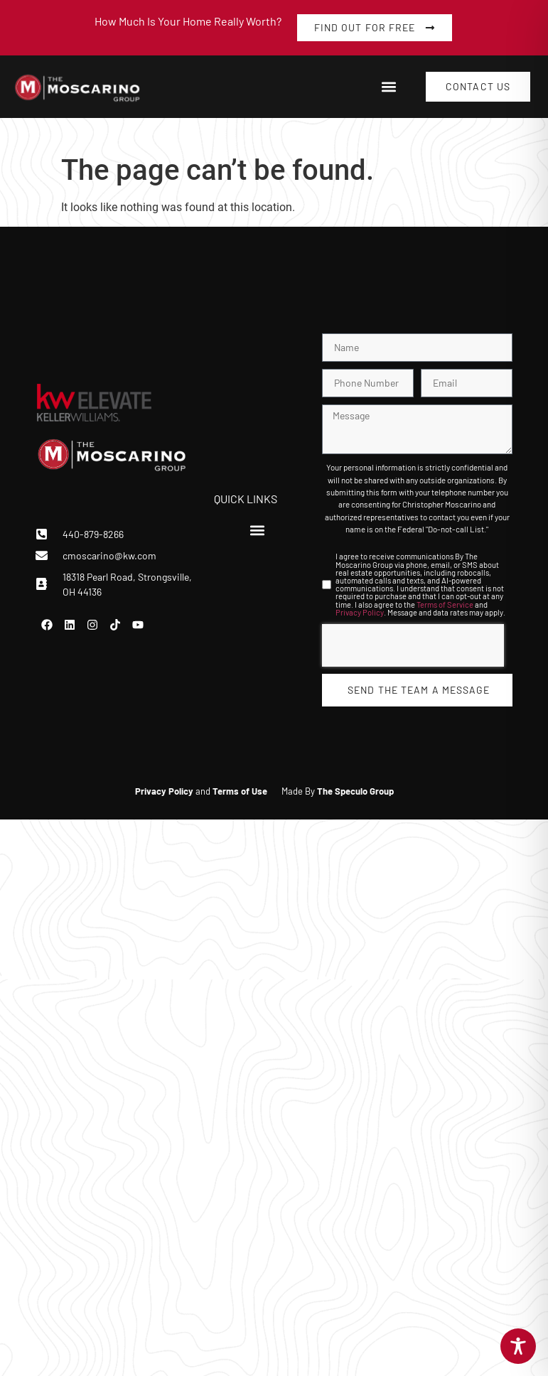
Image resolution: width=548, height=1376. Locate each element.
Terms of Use (240, 791)
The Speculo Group (355, 791)
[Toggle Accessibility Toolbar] (518, 1346)
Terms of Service (445, 604)
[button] (388, 87)
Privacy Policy (359, 612)
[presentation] (413, 645)
